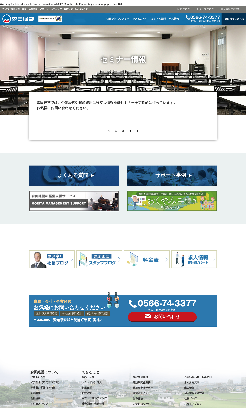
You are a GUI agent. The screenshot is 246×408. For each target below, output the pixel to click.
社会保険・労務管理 (93, 403)
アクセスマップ (39, 403)
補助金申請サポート (144, 387)
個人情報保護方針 (230, 9)
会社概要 (35, 393)
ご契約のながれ (141, 404)
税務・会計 (88, 377)
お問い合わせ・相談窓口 (198, 377)
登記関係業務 (140, 377)
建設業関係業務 (141, 382)
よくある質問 (158, 18)
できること (138, 18)
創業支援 (87, 387)
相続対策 (87, 393)
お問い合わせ (236, 19)
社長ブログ (183, 9)
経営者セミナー (141, 393)
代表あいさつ (37, 377)
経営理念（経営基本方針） (45, 382)
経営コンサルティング (94, 398)
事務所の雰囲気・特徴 (43, 387)
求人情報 (174, 18)
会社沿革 (35, 398)
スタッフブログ (205, 9)
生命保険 (138, 398)
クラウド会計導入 (92, 382)
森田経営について (117, 18)
